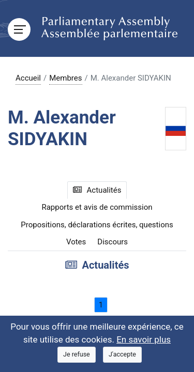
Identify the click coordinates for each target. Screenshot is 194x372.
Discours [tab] (112, 241)
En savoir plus (143, 339)
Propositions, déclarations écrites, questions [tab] (97, 224)
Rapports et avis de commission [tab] (96, 207)
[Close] (76, 355)
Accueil (28, 78)
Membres (65, 78)
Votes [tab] (76, 241)
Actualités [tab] (97, 190)
